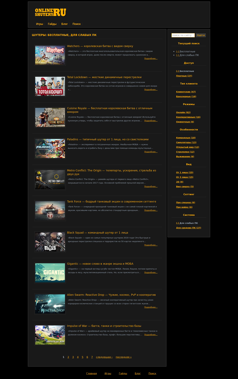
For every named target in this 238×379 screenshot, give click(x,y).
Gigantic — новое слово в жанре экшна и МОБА (100, 263)
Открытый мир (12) (187, 147)
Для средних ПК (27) (188, 228)
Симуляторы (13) (186, 142)
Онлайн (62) (183, 112)
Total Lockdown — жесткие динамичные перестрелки (104, 77)
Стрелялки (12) (185, 152)
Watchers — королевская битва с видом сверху (100, 46)
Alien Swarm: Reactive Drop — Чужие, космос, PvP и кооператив (111, 294)
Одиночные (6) (185, 122)
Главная (91, 373)
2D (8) (179, 182)
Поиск (77, 23)
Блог (64, 23)
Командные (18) (185, 137)
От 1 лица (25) (184, 172)
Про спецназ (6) (185, 202)
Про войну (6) (184, 207)
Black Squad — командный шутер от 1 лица (97, 232)
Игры (39, 23)
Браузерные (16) (186, 96)
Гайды (52, 23)
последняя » (124, 357)
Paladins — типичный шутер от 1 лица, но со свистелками (108, 139)
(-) (178, 51)
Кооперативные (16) (188, 117)
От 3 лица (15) (184, 177)
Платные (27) (184, 76)
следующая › (104, 357)
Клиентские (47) (186, 92)
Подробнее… (151, 58)
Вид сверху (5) (185, 186)
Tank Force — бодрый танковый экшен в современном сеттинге (111, 201)
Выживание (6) (185, 156)
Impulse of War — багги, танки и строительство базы (104, 325)
